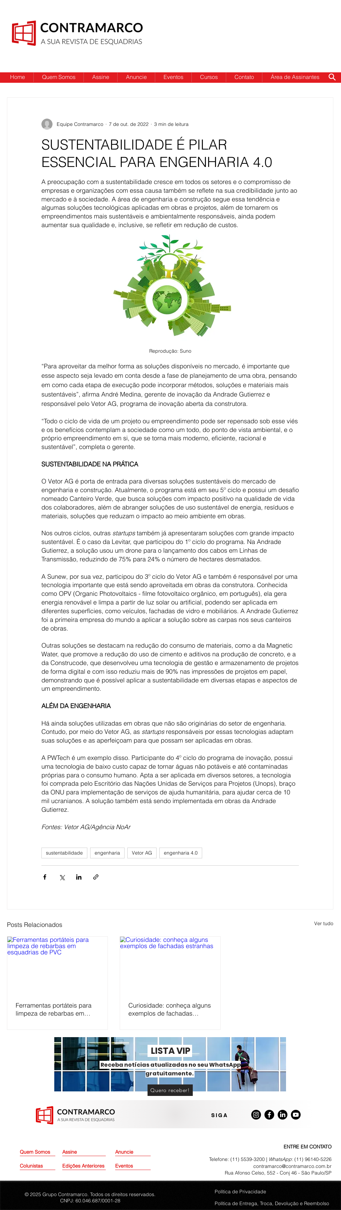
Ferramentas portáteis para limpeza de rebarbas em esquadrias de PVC (54, 1009)
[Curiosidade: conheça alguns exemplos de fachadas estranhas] (170, 965)
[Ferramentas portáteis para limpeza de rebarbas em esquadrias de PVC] (57, 965)
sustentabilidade (64, 853)
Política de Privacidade (240, 1191)
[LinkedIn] (282, 1115)
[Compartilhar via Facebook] (44, 877)
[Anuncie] (133, 1152)
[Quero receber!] (170, 1090)
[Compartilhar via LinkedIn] (79, 877)
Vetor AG (142, 853)
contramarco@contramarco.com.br (292, 1166)
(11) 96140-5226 (313, 1159)
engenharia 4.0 (181, 853)
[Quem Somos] (44, 1152)
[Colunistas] (37, 1166)
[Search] (331, 76)
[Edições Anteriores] (84, 1166)
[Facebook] (269, 1115)
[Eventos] (133, 1166)
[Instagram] (256, 1115)
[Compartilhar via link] (96, 877)
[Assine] (80, 1152)
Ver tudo (323, 923)
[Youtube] (296, 1115)
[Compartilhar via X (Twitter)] (61, 877)
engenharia (107, 853)
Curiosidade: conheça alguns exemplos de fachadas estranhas (169, 1009)
